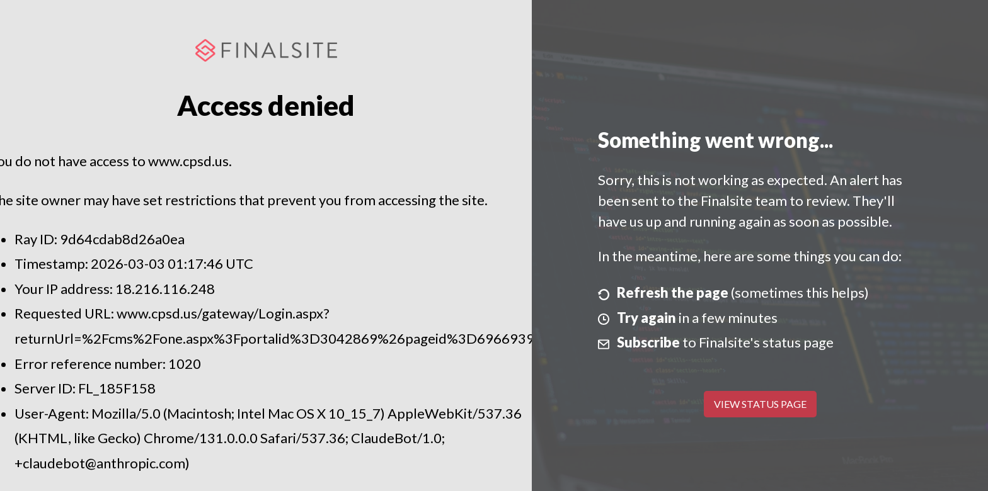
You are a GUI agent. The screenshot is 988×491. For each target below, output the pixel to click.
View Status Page (760, 404)
